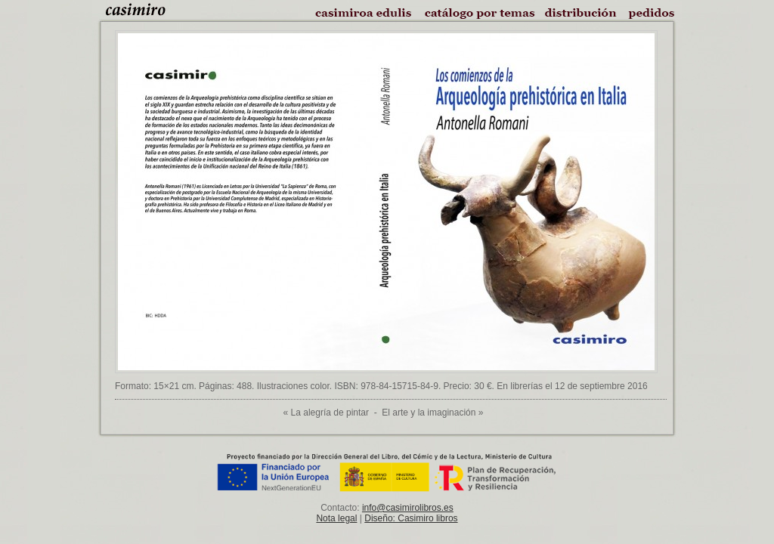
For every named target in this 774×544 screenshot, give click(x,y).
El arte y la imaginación (428, 412)
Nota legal (336, 518)
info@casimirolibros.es (408, 507)
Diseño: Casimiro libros (410, 518)
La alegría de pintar (330, 412)
